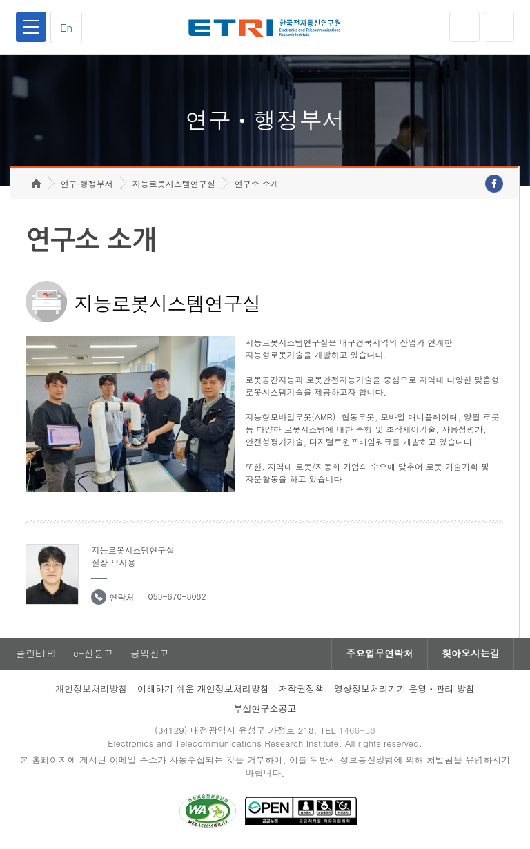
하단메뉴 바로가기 (0, 0)
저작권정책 (301, 688)
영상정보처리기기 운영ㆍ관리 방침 (404, 688)
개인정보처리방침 (91, 688)
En (66, 27)
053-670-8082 (177, 596)
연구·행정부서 (87, 183)
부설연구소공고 (265, 708)
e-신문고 (93, 654)
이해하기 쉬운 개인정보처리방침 (203, 688)
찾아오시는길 (471, 654)
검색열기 (499, 27)
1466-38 (357, 729)
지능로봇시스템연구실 (173, 183)
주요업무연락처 (379, 654)
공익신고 (149, 654)
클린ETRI (36, 654)
